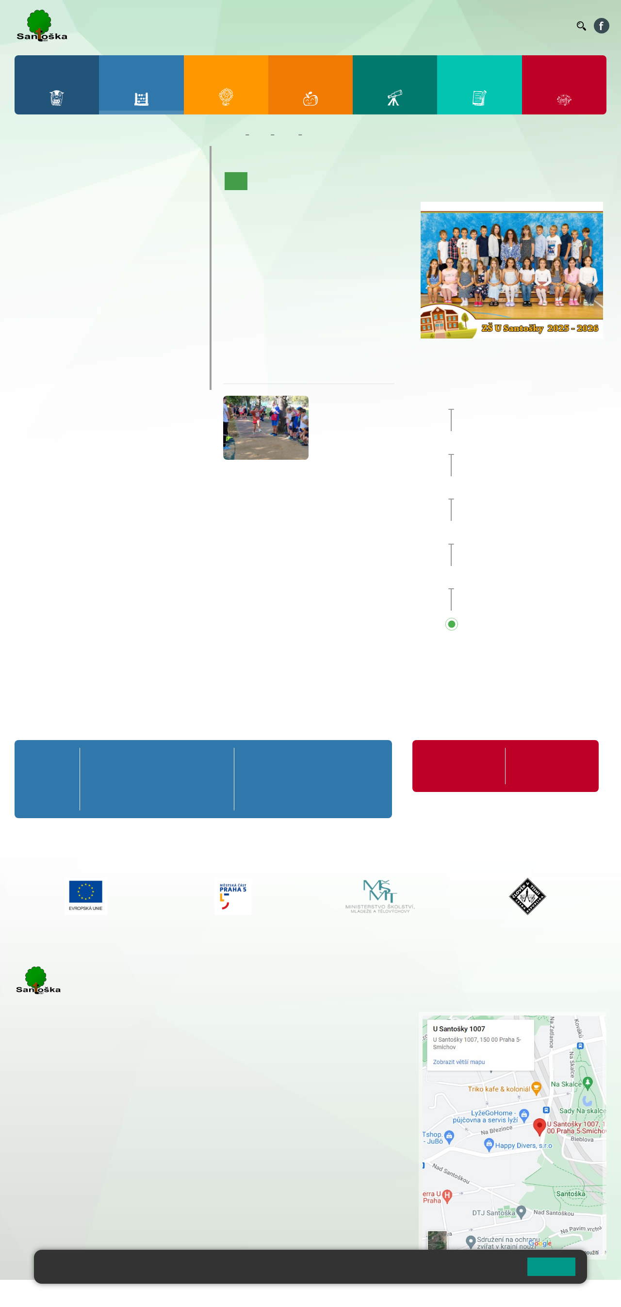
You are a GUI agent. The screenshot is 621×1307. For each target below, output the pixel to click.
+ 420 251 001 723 (57, 1133)
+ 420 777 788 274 (288, 1037)
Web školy (589, 1293)
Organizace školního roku (456, 766)
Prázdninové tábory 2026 (80, 342)
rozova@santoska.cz (67, 1192)
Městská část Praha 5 (47, 1222)
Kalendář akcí (388, 181)
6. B (34, 278)
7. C (68, 297)
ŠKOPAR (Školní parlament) (86, 380)
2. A (69, 184)
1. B (34, 203)
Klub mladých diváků (71, 361)
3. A (103, 184)
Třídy (286, 135)
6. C (34, 297)
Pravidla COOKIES (362, 1293)
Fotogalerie (436, 181)
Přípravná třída (58, 155)
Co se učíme (339, 181)
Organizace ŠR (391, 26)
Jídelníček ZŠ (340, 26)
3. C (103, 222)
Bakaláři (268, 26)
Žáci (259, 135)
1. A (34, 184)
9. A (138, 259)
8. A (103, 259)
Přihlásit (239, 1293)
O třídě (264, 181)
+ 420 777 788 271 (116, 1133)
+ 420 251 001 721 (292, 1016)
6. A (34, 259)
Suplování (437, 26)
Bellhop (300, 26)
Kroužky (43, 323)
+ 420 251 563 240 (57, 1182)
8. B (103, 278)
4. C (137, 222)
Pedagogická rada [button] (516, 580)
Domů (232, 135)
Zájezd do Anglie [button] (524, 401)
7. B (68, 278)
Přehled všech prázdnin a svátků (543, 625)
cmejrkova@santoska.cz (73, 1143)
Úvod (236, 181)
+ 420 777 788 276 (116, 1182)
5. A (172, 184)
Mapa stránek (195, 1293)
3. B (103, 203)
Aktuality (297, 181)
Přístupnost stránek (293, 1293)
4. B (137, 203)
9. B (137, 278)
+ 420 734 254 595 (339, 1067)
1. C (34, 222)
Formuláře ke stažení (546, 761)
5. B (171, 203)
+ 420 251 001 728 (290, 1027)
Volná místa (516, 26)
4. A (138, 184)
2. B (68, 203)
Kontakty (555, 26)
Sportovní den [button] (509, 491)
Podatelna (474, 26)
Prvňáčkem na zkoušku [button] (526, 446)
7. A (69, 259)
